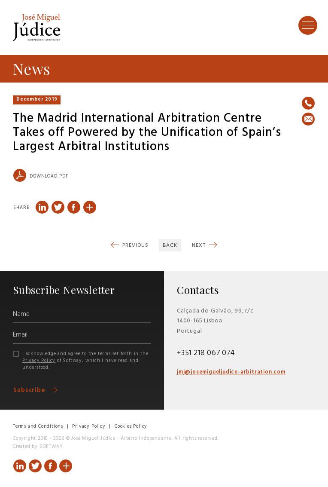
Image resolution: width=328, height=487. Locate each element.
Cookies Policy (131, 426)
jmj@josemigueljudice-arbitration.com (231, 372)
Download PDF (40, 175)
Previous (135, 245)
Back (170, 245)
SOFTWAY (51, 446)
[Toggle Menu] (308, 25)
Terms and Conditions (38, 426)
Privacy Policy (38, 360)
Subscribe (30, 390)
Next (199, 245)
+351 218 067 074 (206, 353)
